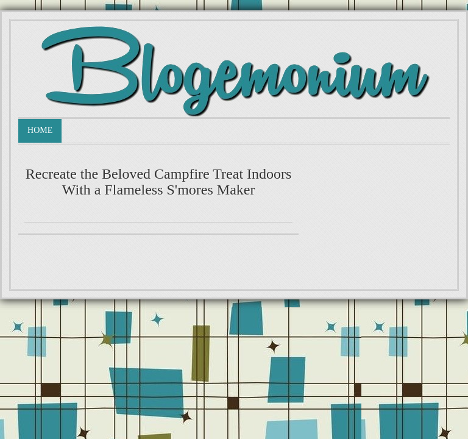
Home (39, 130)
